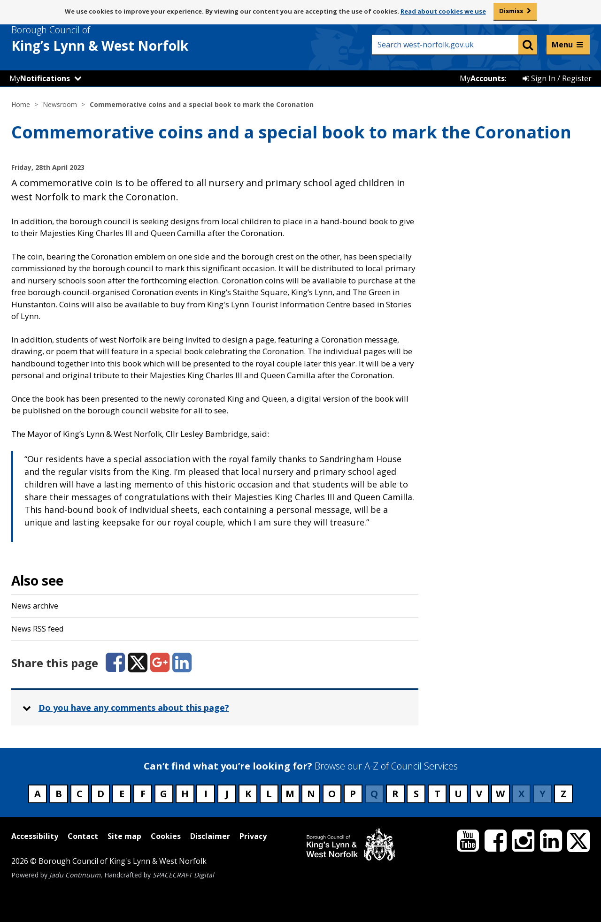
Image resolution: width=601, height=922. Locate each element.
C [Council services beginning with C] (80, 793)
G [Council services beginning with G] (163, 793)
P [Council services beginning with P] (353, 793)
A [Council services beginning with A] (37, 793)
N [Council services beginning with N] (311, 793)
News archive (34, 606)
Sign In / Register (557, 78)
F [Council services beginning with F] (143, 793)
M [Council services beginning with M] (289, 793)
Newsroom (60, 104)
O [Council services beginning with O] (332, 793)
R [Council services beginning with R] (395, 793)
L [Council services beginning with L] (269, 793)
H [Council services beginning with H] (185, 793)
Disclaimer (210, 836)
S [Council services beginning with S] (416, 793)
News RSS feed (37, 629)
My (39, 78)
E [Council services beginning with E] (121, 793)
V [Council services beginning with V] (479, 793)
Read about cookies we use (443, 11)
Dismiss (511, 11)
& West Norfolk (117, 38)
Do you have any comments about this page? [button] (134, 707)
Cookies (166, 836)
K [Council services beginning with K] (248, 793)
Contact (83, 836)
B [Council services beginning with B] (58, 793)
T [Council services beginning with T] (437, 793)
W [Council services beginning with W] (500, 793)
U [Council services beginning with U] (458, 793)
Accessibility (34, 836)
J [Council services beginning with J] (227, 793)
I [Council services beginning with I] (206, 793)
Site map (124, 836)
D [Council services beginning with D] (100, 793)
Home (20, 104)
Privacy (253, 836)
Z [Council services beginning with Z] (563, 793)
